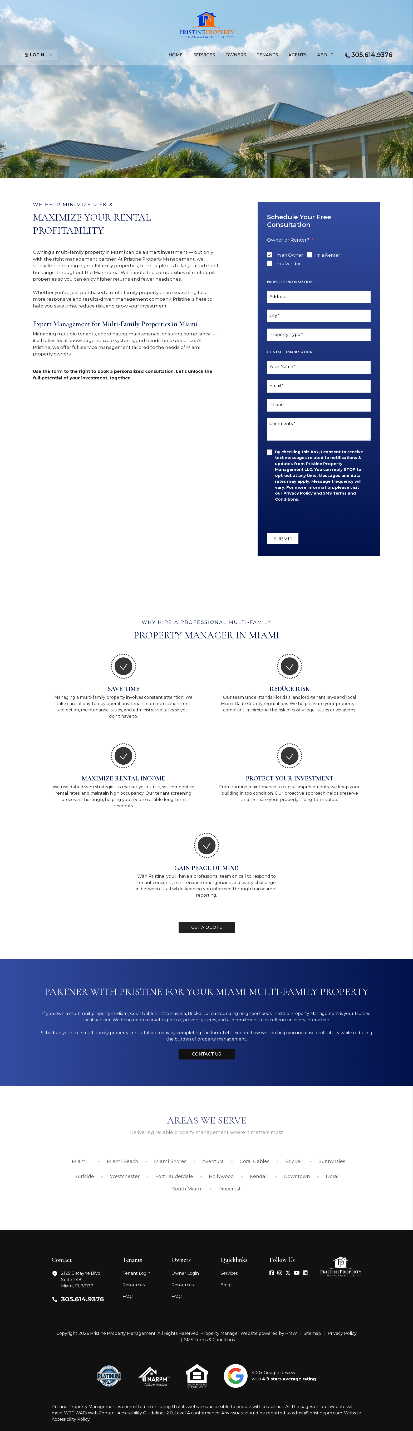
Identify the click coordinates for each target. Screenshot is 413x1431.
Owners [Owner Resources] (235, 54)
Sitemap (312, 1333)
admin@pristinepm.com (317, 1412)
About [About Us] (325, 54)
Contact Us (206, 1054)
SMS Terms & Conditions (209, 1339)
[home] (206, 24)
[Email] (319, 386)
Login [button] (38, 54)
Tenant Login (136, 1273)
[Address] (319, 297)
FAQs (127, 1296)
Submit (282, 539)
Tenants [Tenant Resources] (267, 54)
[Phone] (319, 405)
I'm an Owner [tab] (288, 255)
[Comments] (319, 429)
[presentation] (307, 517)
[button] (271, 1273)
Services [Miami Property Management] (204, 54)
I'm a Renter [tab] (327, 255)
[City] (319, 316)
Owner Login (185, 1273)
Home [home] (176, 54)
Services (229, 1273)
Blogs (226, 1284)
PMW (291, 1333)
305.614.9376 (371, 54)
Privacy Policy (342, 1333)
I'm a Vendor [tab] (287, 263)
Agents (297, 54)
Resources (133, 1284)
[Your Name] (319, 367)
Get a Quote (206, 927)
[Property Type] (319, 335)
